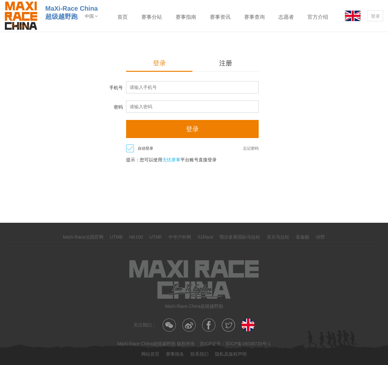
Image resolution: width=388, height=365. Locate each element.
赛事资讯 (220, 17)
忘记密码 (251, 148)
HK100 (136, 237)
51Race (205, 237)
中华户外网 (179, 237)
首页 (122, 17)
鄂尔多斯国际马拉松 (240, 237)
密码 (118, 107)
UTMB (116, 237)
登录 (375, 16)
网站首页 (150, 354)
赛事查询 (254, 17)
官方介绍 (317, 17)
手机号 (116, 87)
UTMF (155, 237)
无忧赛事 (171, 159)
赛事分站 (151, 17)
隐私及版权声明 (231, 354)
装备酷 (302, 237)
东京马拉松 (278, 237)
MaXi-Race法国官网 (83, 237)
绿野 (320, 237)
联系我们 (199, 354)
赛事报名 (175, 354)
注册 (225, 63)
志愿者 (286, 17)
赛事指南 (186, 17)
